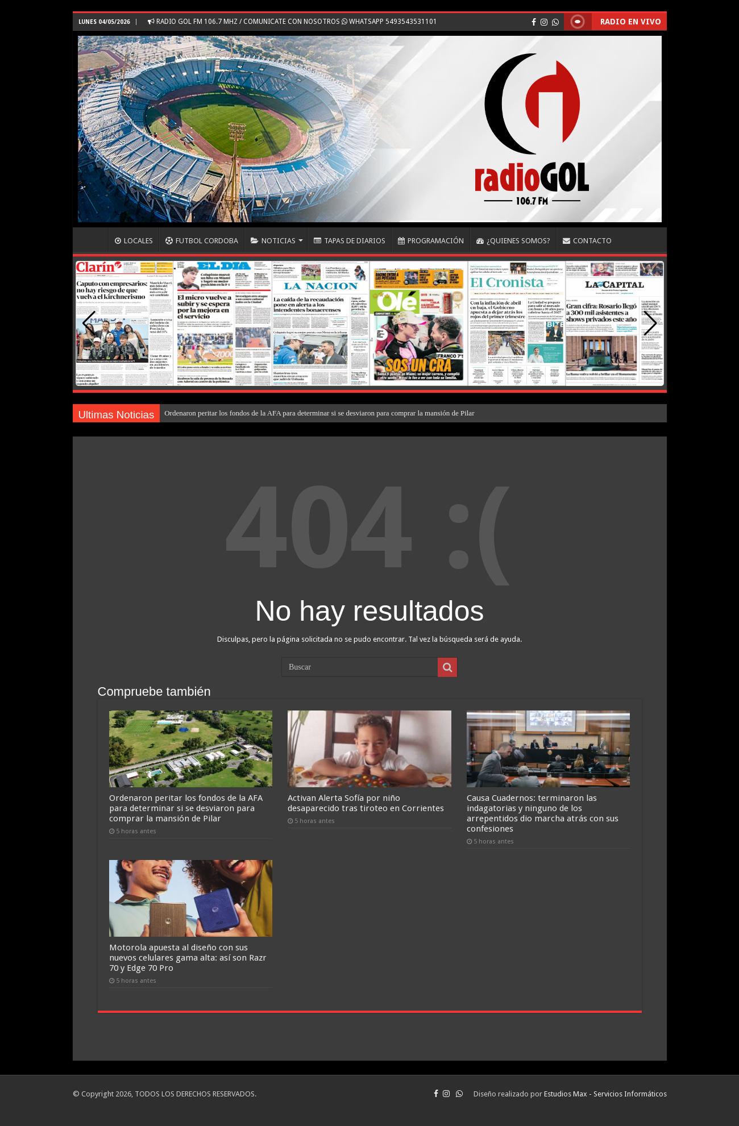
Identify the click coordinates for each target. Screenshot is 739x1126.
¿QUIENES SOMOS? (513, 240)
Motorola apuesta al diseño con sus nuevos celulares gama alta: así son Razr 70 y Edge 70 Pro (188, 957)
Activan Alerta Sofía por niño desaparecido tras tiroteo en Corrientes (366, 803)
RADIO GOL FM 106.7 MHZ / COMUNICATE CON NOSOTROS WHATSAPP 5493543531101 (292, 22)
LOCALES (134, 240)
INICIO (93, 239)
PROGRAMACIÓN (431, 240)
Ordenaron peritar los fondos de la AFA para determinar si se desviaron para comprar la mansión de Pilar (319, 413)
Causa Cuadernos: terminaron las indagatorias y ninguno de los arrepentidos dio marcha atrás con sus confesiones (542, 813)
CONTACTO (587, 240)
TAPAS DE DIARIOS (349, 240)
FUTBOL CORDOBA (201, 240)
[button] (650, 323)
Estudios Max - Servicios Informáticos (605, 1094)
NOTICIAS (273, 240)
